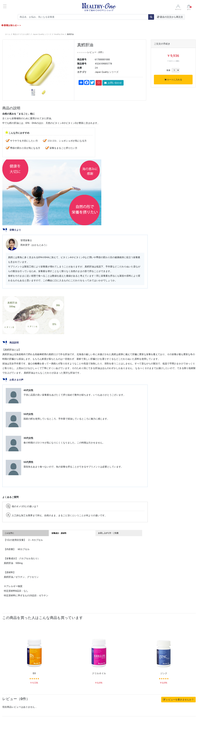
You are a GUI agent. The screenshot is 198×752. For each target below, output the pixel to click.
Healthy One (59, 34)
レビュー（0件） (96, 52)
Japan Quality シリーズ (41, 34)
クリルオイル (99, 704)
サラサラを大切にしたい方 (24, 171)
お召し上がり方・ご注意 (108, 564)
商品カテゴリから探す (21, 34)
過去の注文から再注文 (170, 16)
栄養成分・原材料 (59, 564)
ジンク (163, 704)
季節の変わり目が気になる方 (25, 178)
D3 (34, 704)
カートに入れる (173, 79)
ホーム (7, 34)
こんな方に (9, 564)
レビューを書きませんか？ (178, 730)
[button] (7, 97)
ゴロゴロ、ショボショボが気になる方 (67, 171)
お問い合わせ (113, 82)
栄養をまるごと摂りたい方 (63, 178)
